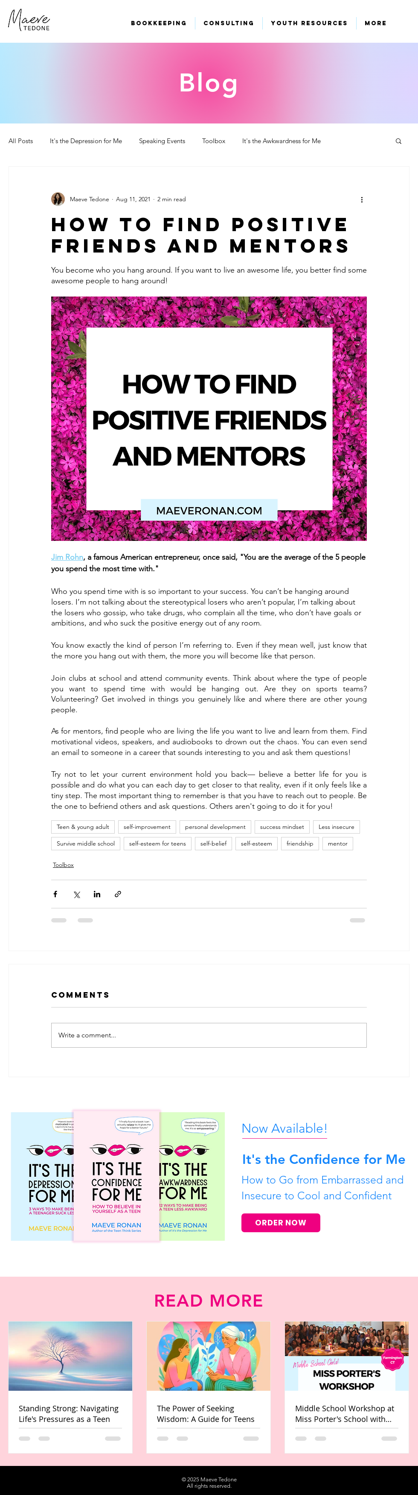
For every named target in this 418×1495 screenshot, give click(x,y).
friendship (300, 843)
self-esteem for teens (157, 843)
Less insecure (336, 827)
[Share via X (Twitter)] (76, 894)
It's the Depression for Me (86, 141)
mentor (338, 843)
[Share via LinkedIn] (97, 894)
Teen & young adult (83, 827)
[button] (399, 140)
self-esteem (256, 843)
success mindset (282, 827)
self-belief (213, 843)
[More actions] (362, 199)
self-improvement (147, 827)
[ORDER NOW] (280, 1222)
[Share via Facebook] (55, 894)
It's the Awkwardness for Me (281, 141)
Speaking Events (162, 141)
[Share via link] (118, 894)
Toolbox (213, 141)
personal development (215, 827)
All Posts (21, 141)
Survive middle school (86, 843)
